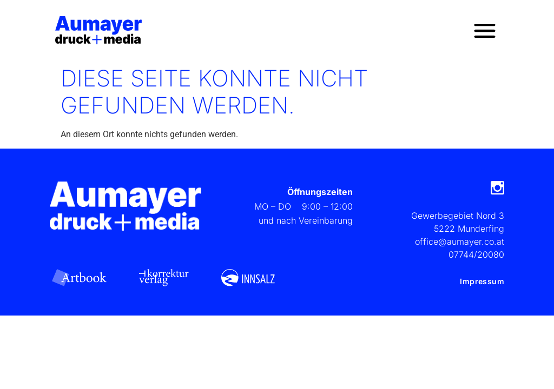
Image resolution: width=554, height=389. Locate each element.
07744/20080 (476, 254)
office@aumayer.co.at (459, 241)
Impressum (482, 281)
